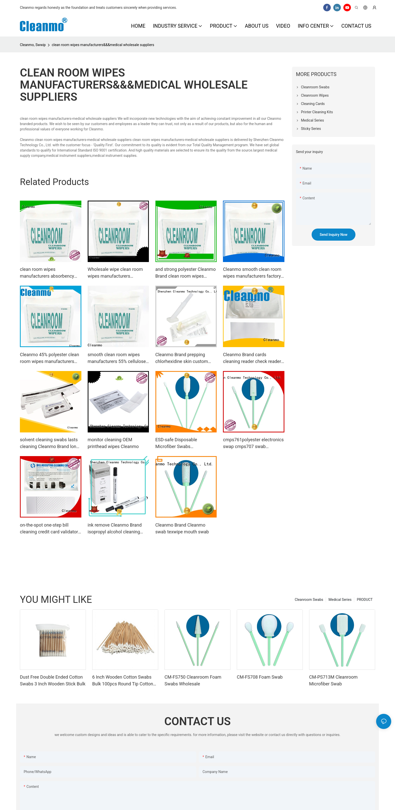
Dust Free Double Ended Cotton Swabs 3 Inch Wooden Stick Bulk (52, 680)
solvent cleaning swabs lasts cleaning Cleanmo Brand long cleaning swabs (49, 443)
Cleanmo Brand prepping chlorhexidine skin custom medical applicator (181, 358)
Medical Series (339, 600)
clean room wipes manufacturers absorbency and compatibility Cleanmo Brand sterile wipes (47, 273)
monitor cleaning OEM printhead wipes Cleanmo (113, 443)
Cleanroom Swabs (309, 600)
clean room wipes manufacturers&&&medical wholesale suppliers (103, 45)
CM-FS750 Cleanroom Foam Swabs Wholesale (192, 680)
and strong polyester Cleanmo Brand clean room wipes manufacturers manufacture (185, 273)
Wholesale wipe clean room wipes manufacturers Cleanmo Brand (115, 273)
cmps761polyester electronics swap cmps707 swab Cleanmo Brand (253, 443)
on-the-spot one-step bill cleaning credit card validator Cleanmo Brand (49, 528)
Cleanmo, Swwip (33, 45)
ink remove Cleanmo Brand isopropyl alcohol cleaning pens (115, 528)
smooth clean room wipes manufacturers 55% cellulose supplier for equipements (117, 358)
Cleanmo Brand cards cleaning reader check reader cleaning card (252, 358)
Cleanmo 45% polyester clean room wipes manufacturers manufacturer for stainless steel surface (49, 358)
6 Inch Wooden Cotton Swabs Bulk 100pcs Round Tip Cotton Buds (122, 680)
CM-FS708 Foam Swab (260, 677)
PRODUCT (365, 600)
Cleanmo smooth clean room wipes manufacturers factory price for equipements (252, 273)
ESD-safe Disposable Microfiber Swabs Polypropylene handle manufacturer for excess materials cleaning (180, 443)
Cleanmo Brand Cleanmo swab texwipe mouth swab (182, 528)
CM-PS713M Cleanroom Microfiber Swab (333, 680)
